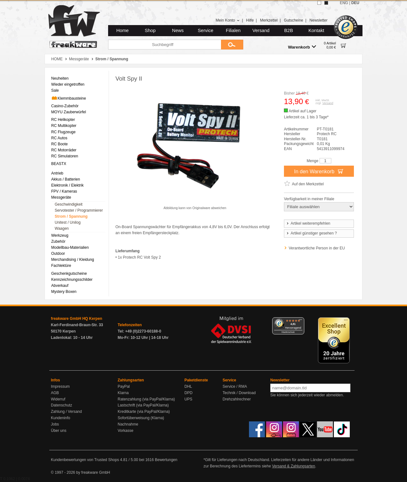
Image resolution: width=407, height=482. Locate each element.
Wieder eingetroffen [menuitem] (68, 84)
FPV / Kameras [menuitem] (64, 191)
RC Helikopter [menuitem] (63, 119)
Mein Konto (228, 20)
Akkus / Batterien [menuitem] (65, 179)
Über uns (58, 430)
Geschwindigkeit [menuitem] (68, 204)
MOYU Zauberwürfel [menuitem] (68, 112)
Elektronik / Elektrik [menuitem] (67, 185)
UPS (188, 399)
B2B (288, 30)
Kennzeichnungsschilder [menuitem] (72, 279)
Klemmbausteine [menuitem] (68, 98)
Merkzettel (269, 20)
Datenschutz (61, 405)
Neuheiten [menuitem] (60, 78)
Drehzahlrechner (237, 399)
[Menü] (300, 321)
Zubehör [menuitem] (58, 241)
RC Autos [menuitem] (59, 138)
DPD (188, 393)
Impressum (60, 386)
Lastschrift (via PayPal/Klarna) (143, 405)
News (178, 30)
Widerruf (58, 399)
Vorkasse (125, 430)
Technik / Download (239, 393)
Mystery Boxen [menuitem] (63, 291)
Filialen (233, 30)
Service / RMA (235, 386)
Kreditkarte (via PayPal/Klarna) (144, 411)
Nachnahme (128, 424)
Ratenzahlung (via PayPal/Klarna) (146, 399)
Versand (261, 30)
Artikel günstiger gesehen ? (311, 233)
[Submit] (232, 45)
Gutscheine (293, 20)
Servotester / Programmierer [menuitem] (79, 210)
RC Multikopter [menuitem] (63, 125)
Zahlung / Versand (66, 411)
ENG (344, 3)
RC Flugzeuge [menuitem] (63, 132)
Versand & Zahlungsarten (293, 466)
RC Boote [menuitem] (59, 144)
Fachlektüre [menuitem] (61, 265)
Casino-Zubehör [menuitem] (65, 106)
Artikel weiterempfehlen (308, 223)
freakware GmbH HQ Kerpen (76, 318)
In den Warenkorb (319, 171)
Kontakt (316, 30)
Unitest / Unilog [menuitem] (67, 222)
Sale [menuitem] (55, 90)
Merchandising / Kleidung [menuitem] (72, 259)
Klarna (123, 393)
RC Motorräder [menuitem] (63, 150)
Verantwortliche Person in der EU (317, 248)
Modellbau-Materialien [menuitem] (70, 247)
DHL (188, 386)
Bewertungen (166, 460)
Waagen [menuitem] (62, 228)
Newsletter (318, 20)
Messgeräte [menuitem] (61, 197)
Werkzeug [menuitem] (59, 235)
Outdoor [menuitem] (58, 253)
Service (205, 30)
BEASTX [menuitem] (58, 164)
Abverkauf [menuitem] (59, 285)
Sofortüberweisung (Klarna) (141, 418)
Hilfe (250, 20)
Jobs (55, 424)
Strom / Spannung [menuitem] (71, 216)
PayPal (124, 386)
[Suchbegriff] (164, 45)
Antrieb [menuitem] (57, 173)
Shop (150, 30)
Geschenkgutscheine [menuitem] (69, 273)
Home (122, 30)
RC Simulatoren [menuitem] (64, 156)
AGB (55, 393)
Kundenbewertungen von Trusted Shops (85, 460)
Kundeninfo (60, 418)
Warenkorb (302, 47)
